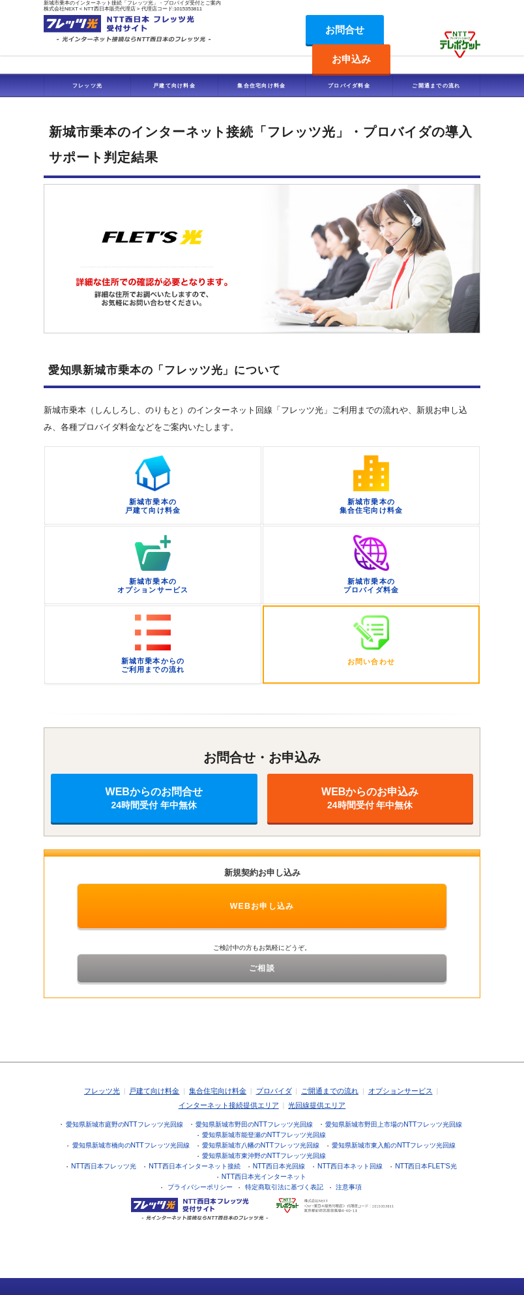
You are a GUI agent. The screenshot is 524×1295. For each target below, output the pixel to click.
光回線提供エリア (316, 1105)
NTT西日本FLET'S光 (426, 1166)
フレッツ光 (87, 85)
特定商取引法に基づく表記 (284, 1187)
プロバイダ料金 (349, 85)
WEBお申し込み (262, 906)
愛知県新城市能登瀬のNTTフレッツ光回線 (264, 1134)
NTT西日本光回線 (279, 1166)
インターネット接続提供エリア (229, 1105)
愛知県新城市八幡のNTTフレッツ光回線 (260, 1145)
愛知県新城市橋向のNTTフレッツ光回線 (131, 1145)
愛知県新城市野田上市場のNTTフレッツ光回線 (393, 1124)
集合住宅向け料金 (261, 85)
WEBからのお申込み (370, 798)
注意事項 (349, 1187)
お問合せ (344, 29)
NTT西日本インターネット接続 (194, 1166)
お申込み (351, 59)
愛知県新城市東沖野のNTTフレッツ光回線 (264, 1155)
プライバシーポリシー (200, 1187)
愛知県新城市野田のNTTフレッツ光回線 (254, 1124)
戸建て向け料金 (174, 85)
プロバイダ (274, 1091)
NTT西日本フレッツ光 (103, 1166)
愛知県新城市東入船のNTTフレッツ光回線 (394, 1145)
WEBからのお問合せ (154, 798)
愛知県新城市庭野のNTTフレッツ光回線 (124, 1124)
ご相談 (262, 968)
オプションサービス (400, 1091)
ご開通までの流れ (436, 85)
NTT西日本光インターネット (264, 1176)
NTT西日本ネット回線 (350, 1166)
